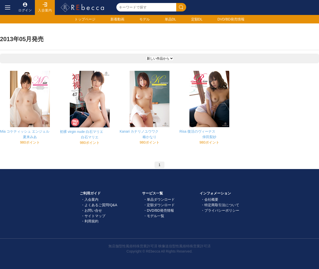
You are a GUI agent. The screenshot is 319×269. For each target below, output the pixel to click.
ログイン (25, 7)
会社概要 (211, 199)
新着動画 (117, 19)
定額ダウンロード (161, 205)
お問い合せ (93, 210)
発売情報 (230, 19)
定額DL (197, 19)
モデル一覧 (155, 216)
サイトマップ (94, 216)
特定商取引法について (221, 205)
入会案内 (45, 7)
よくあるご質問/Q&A (100, 205)
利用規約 (91, 221)
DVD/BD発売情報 (160, 210)
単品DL (170, 19)
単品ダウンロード (161, 199)
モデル (144, 19)
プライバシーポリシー (221, 210)
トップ (85, 19)
